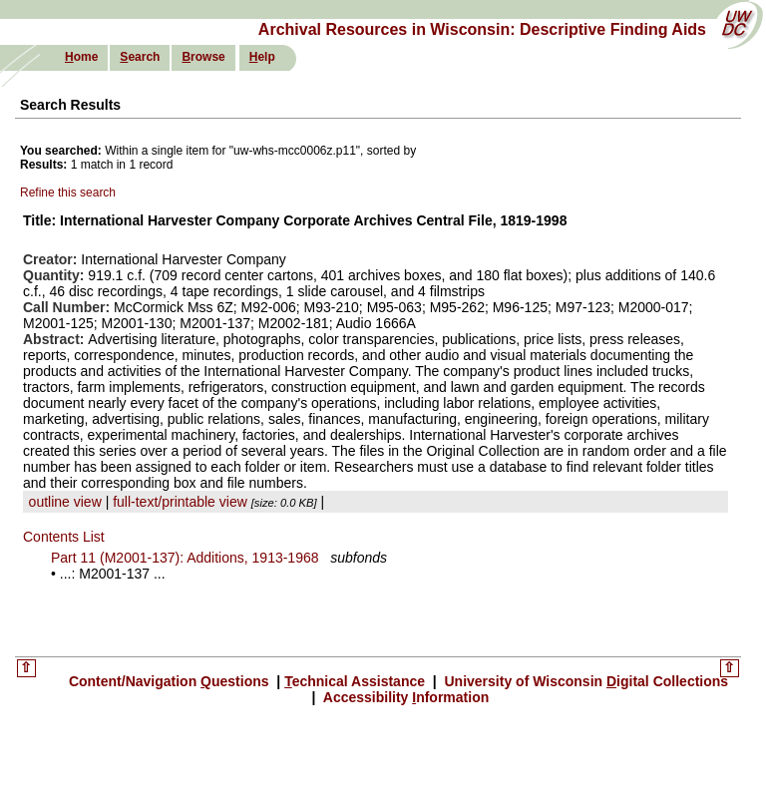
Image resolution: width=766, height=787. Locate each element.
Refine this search (68, 192)
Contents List (64, 537)
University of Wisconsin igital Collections (585, 681)
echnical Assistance (356, 681)
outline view (65, 502)
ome (81, 57)
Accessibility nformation (404, 697)
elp (262, 57)
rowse (203, 57)
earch (140, 57)
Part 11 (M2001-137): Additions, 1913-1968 (185, 558)
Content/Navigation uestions (171, 681)
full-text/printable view (180, 502)
